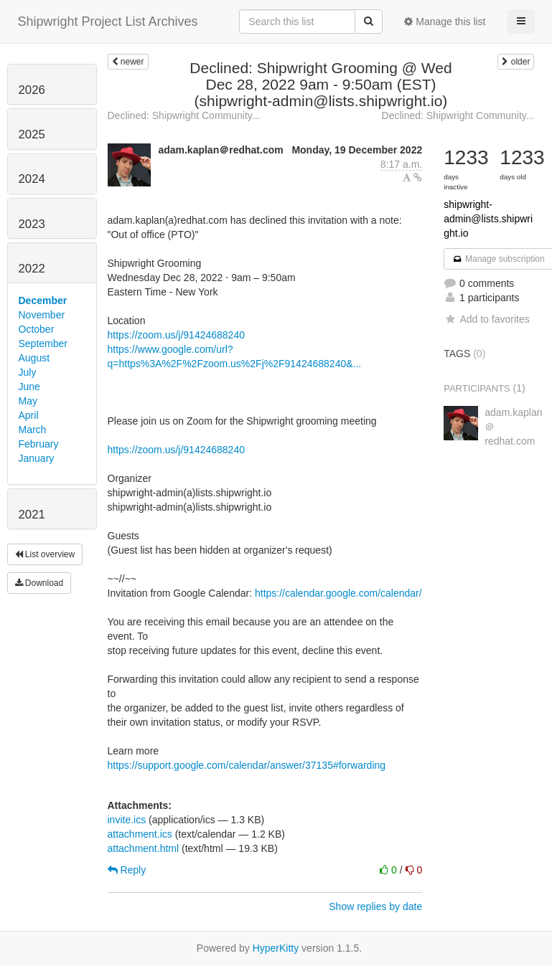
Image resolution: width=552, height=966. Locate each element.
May (28, 401)
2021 (32, 514)
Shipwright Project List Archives (108, 21)
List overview (45, 554)
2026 (32, 90)
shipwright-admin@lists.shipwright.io (488, 219)
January (37, 458)
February (39, 444)
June (29, 386)
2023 (32, 224)
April (29, 415)
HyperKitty (276, 948)
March (33, 429)
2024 (32, 179)
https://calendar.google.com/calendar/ (338, 593)
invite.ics (127, 819)
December (43, 300)
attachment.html (143, 848)
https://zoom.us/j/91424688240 (176, 335)
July (28, 372)
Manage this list (444, 21)
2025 (32, 134)
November (42, 315)
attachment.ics (140, 834)
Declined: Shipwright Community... (184, 115)
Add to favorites (486, 319)
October (37, 329)
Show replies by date (375, 906)
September (43, 343)
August (34, 358)
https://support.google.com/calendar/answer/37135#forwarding (247, 765)
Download (39, 583)
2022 (32, 268)
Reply (127, 870)
